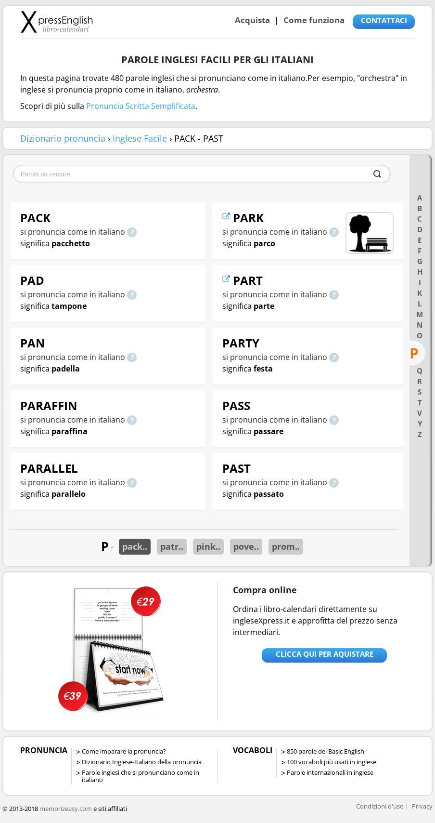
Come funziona (314, 20)
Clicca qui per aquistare (324, 654)
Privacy (422, 806)
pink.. (208, 546)
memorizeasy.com (65, 808)
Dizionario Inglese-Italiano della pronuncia (142, 761)
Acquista (252, 20)
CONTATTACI (384, 20)
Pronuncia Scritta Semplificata (140, 106)
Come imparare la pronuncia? (124, 751)
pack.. (134, 546)
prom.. (286, 546)
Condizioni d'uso (380, 806)
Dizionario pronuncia (62, 138)
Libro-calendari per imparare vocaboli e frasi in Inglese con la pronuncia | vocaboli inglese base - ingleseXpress (56, 22)
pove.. (246, 546)
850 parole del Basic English (325, 751)
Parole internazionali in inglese (330, 772)
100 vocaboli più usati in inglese (331, 761)
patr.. (171, 546)
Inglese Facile (140, 138)
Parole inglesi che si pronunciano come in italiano (140, 776)
